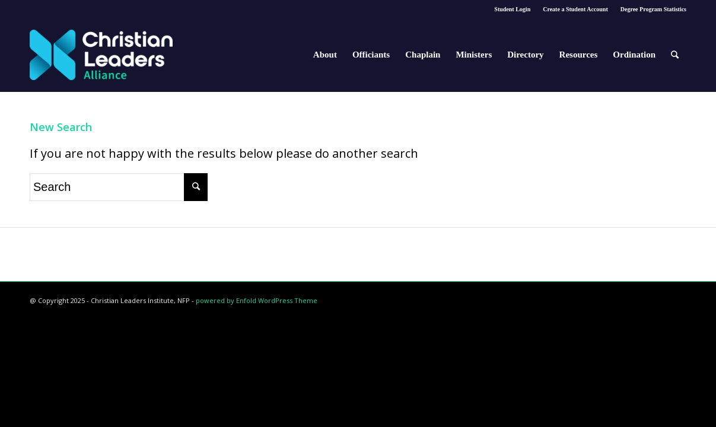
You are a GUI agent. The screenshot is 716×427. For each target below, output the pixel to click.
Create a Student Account (575, 9)
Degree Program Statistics (653, 9)
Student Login (512, 9)
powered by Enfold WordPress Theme (256, 300)
